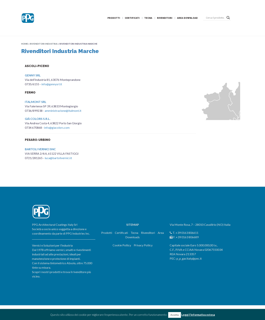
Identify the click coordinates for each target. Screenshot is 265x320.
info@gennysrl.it (51, 84)
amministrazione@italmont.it (63, 110)
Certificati (132, 18)
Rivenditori (164, 18)
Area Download (187, 18)
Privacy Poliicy (143, 245)
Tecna (148, 18)
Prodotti (113, 18)
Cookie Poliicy (122, 245)
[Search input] (215, 17)
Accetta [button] (174, 314)
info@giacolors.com (57, 127)
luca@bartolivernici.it (58, 158)
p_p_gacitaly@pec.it (189, 258)
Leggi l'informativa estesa (198, 314)
